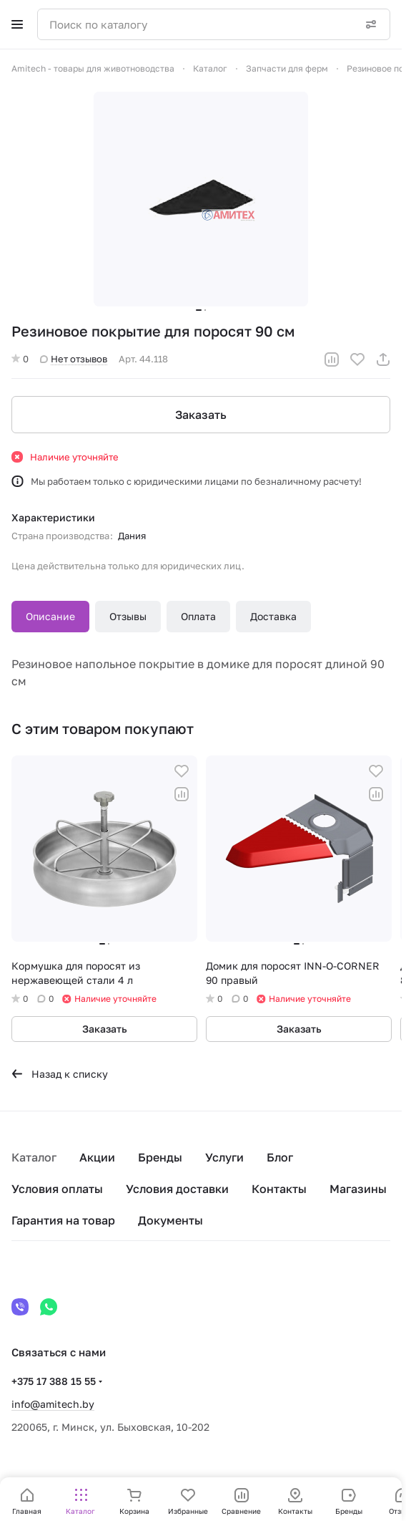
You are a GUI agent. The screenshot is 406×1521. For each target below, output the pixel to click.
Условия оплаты (57, 1189)
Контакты (279, 1189)
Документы (170, 1220)
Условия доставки (177, 1189)
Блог (280, 1157)
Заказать (201, 414)
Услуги (224, 1157)
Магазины (358, 1189)
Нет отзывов (73, 358)
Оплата (198, 616)
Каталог (33, 1157)
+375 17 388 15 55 (53, 1381)
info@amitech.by (52, 1404)
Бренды (160, 1157)
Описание (50, 616)
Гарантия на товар (63, 1220)
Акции (97, 1157)
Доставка (273, 616)
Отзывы (128, 616)
